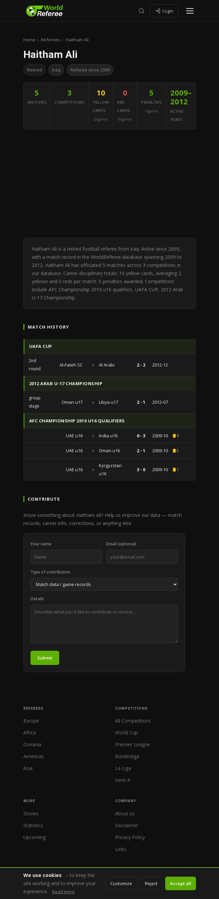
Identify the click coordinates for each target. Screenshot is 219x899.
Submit (44, 658)
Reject (151, 883)
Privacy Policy (130, 837)
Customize (121, 883)
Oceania (32, 744)
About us (125, 813)
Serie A (122, 780)
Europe (31, 720)
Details (37, 599)
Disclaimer (126, 825)
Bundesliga (127, 756)
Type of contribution (50, 572)
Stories (31, 813)
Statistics (33, 825)
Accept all (180, 883)
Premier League (132, 744)
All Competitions (133, 720)
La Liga (123, 768)
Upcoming (34, 837)
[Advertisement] (109, 183)
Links (120, 849)
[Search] (141, 11)
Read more (63, 891)
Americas (33, 756)
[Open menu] (190, 11)
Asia (27, 768)
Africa (29, 732)
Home (29, 40)
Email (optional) (121, 544)
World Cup (126, 732)
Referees (50, 40)
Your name (40, 544)
